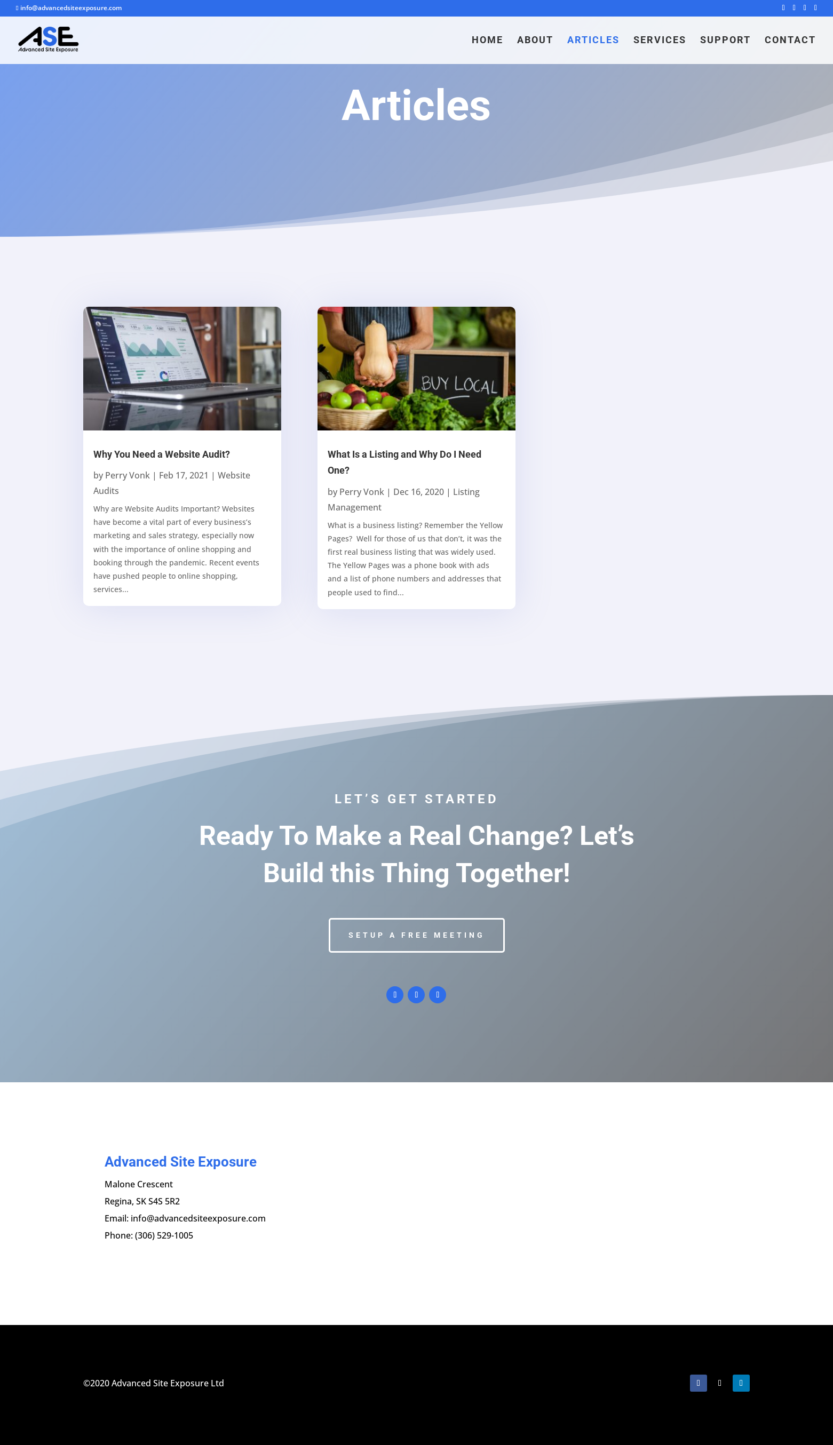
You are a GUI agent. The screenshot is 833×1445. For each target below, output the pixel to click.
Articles (593, 40)
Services (659, 40)
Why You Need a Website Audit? (161, 454)
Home (487, 40)
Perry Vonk (127, 475)
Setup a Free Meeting (416, 935)
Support (725, 40)
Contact (790, 40)
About (535, 40)
